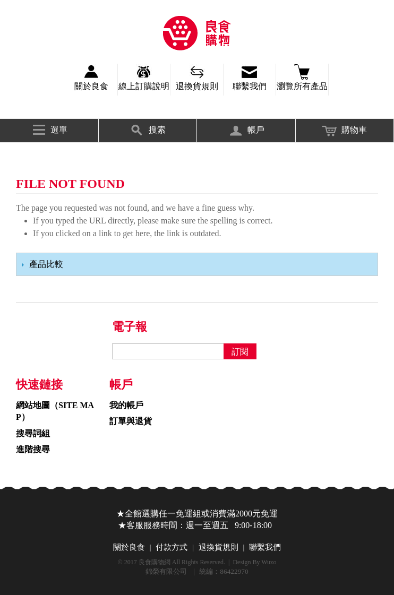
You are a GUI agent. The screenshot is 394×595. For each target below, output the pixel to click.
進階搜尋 (33, 449)
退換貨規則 (197, 86)
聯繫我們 (250, 86)
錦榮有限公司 (197, 33)
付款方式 (171, 547)
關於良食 (91, 86)
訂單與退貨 (130, 421)
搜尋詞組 (33, 433)
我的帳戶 (126, 405)
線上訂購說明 (143, 86)
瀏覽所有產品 (302, 86)
